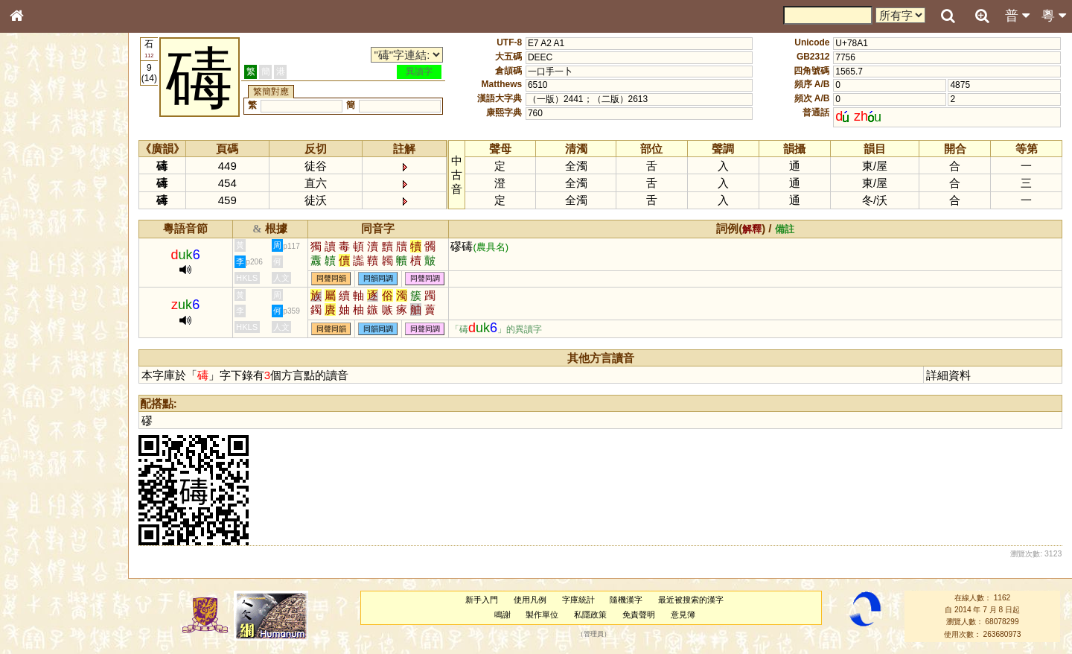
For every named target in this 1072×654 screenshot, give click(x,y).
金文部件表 (41, 243)
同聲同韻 (331, 279)
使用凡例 (530, 599)
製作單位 (542, 614)
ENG (65, 164)
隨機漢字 (626, 599)
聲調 (71, 399)
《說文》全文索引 (54, 468)
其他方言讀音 (45, 427)
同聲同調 (425, 279)
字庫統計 (578, 599)
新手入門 (481, 599)
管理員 (594, 634)
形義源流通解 (45, 257)
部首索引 (36, 199)
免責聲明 (638, 614)
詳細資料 (948, 375)
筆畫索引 (36, 214)
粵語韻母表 (41, 325)
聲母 (30, 399)
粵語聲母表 (41, 310)
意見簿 (683, 614)
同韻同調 (378, 279)
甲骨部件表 (41, 228)
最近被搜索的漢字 (691, 599)
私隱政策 (590, 614)
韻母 (51, 399)
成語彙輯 (36, 496)
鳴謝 (502, 614)
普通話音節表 (45, 413)
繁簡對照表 (41, 510)
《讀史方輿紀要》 (54, 482)
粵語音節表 (41, 296)
